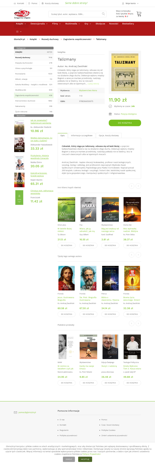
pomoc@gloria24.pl (27, 411)
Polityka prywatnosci (68, 435)
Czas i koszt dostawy (110, 424)
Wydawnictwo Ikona (88, 92)
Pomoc (104, 419)
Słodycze (100, 25)
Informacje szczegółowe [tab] (82, 136)
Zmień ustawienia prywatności (114, 435)
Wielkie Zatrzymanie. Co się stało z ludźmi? (41, 141)
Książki (19, 25)
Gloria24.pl (19, 41)
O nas (62, 419)
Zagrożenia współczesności (79, 41)
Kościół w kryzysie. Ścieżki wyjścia (39, 176)
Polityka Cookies (108, 429)
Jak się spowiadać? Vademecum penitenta (41, 123)
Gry (86, 25)
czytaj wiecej (93, 85)
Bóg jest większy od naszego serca (110, 231)
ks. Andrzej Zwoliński (76, 68)
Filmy (55, 25)
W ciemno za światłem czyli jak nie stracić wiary (65, 368)
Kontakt (63, 424)
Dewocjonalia (38, 25)
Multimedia (71, 25)
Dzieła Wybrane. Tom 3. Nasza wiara (132, 367)
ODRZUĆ (69, 459)
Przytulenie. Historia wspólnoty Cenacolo (40, 158)
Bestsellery (128, 25)
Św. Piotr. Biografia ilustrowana (88, 299)
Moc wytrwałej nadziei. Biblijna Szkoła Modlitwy (130, 232)
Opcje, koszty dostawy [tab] (109, 136)
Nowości (113, 25)
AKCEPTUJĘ (85, 459)
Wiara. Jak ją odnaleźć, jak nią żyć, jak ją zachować (87, 234)
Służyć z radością (109, 366)
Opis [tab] (62, 136)
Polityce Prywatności (91, 454)
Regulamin (64, 429)
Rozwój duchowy (51, 41)
